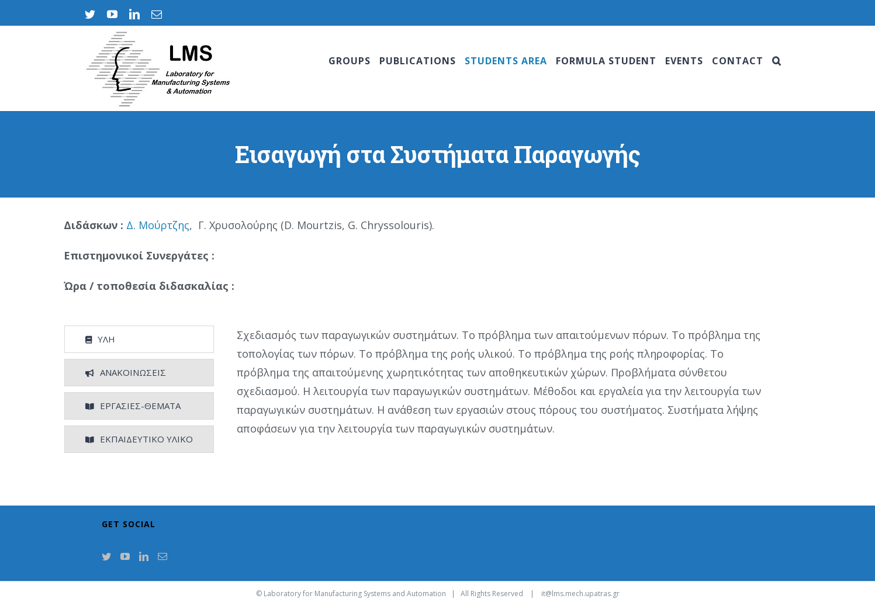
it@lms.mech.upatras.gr (580, 593)
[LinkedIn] (143, 556)
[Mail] (162, 556)
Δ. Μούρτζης (157, 225)
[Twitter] (106, 556)
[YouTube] (125, 556)
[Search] (776, 61)
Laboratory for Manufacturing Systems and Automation (355, 593)
